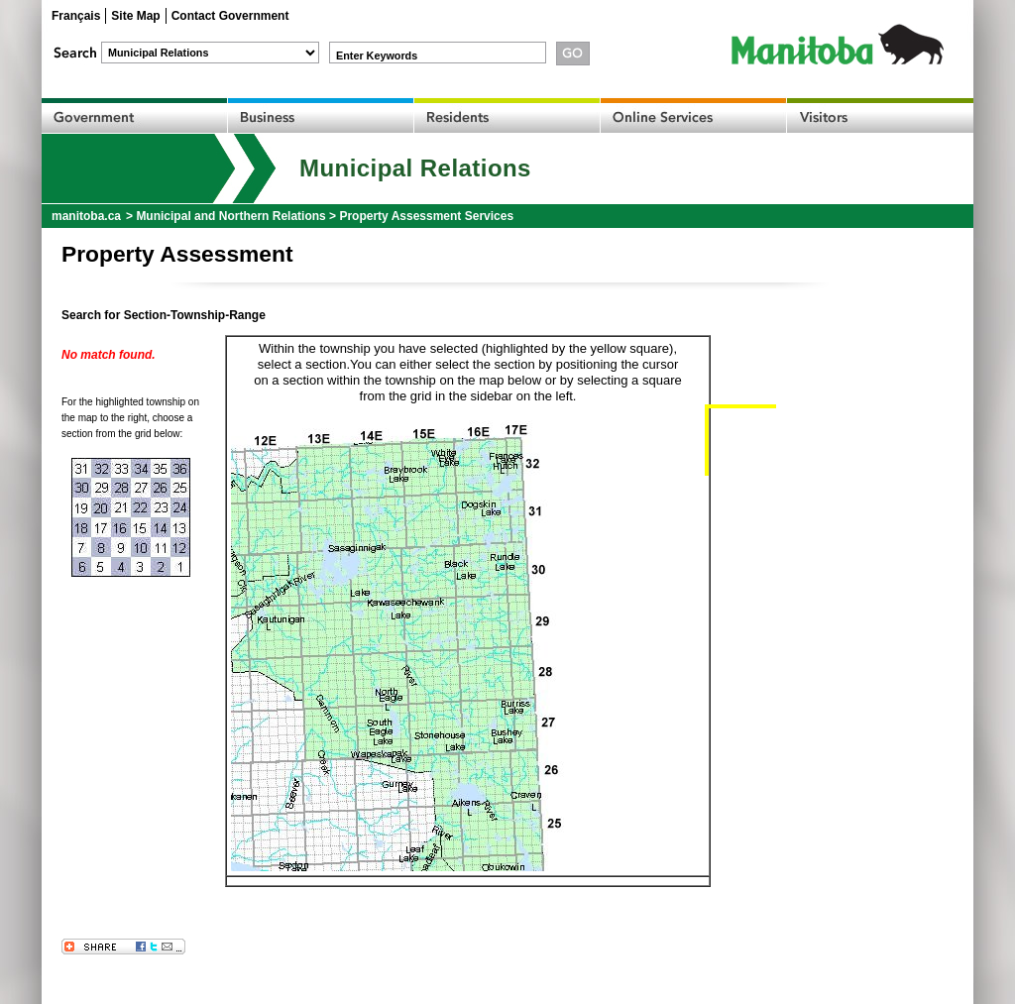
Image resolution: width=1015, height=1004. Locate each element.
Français (76, 16)
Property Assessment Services (426, 216)
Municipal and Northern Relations (230, 216)
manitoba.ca (86, 216)
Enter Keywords (376, 55)
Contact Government (230, 16)
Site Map (135, 16)
